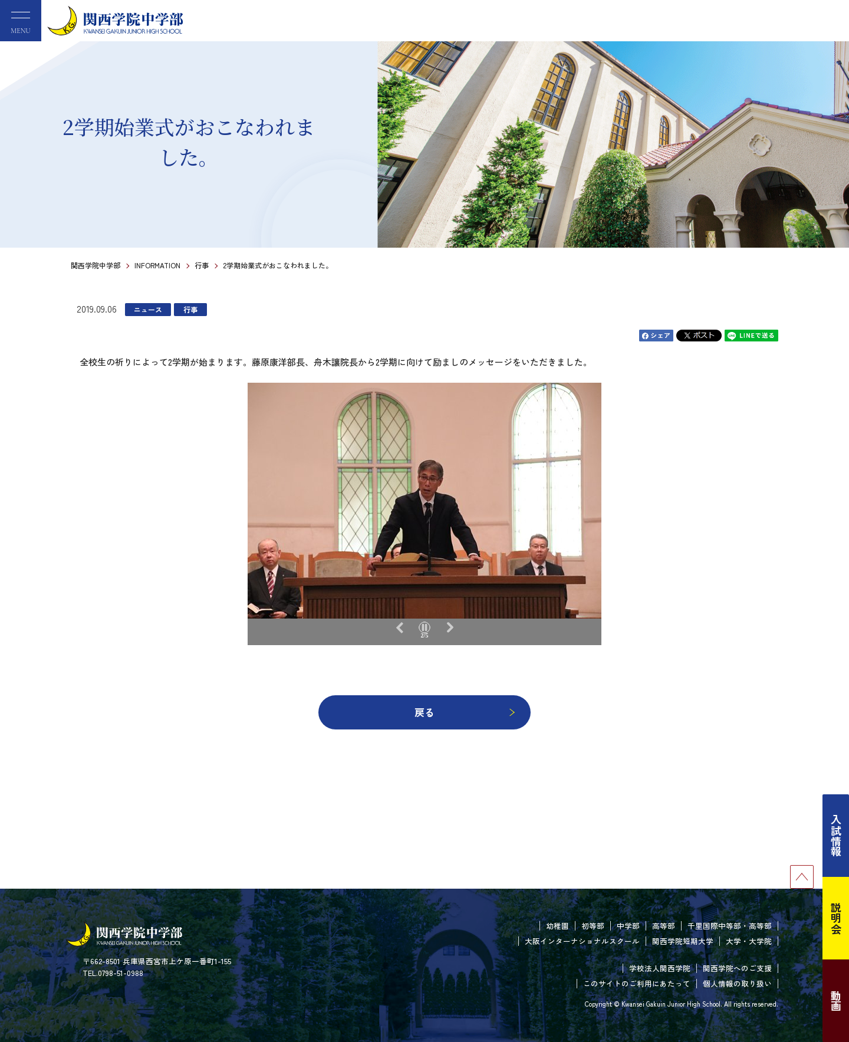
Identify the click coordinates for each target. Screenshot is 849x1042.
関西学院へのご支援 (737, 968)
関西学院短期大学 (682, 940)
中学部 (628, 925)
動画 (836, 1000)
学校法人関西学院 (659, 968)
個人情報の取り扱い (737, 983)
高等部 (663, 925)
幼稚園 (557, 925)
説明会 (836, 918)
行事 (202, 265)
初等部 (592, 925)
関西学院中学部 (95, 265)
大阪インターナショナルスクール (582, 940)
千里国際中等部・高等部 (729, 925)
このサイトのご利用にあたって (636, 983)
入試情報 (836, 835)
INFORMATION (157, 265)
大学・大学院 (749, 940)
